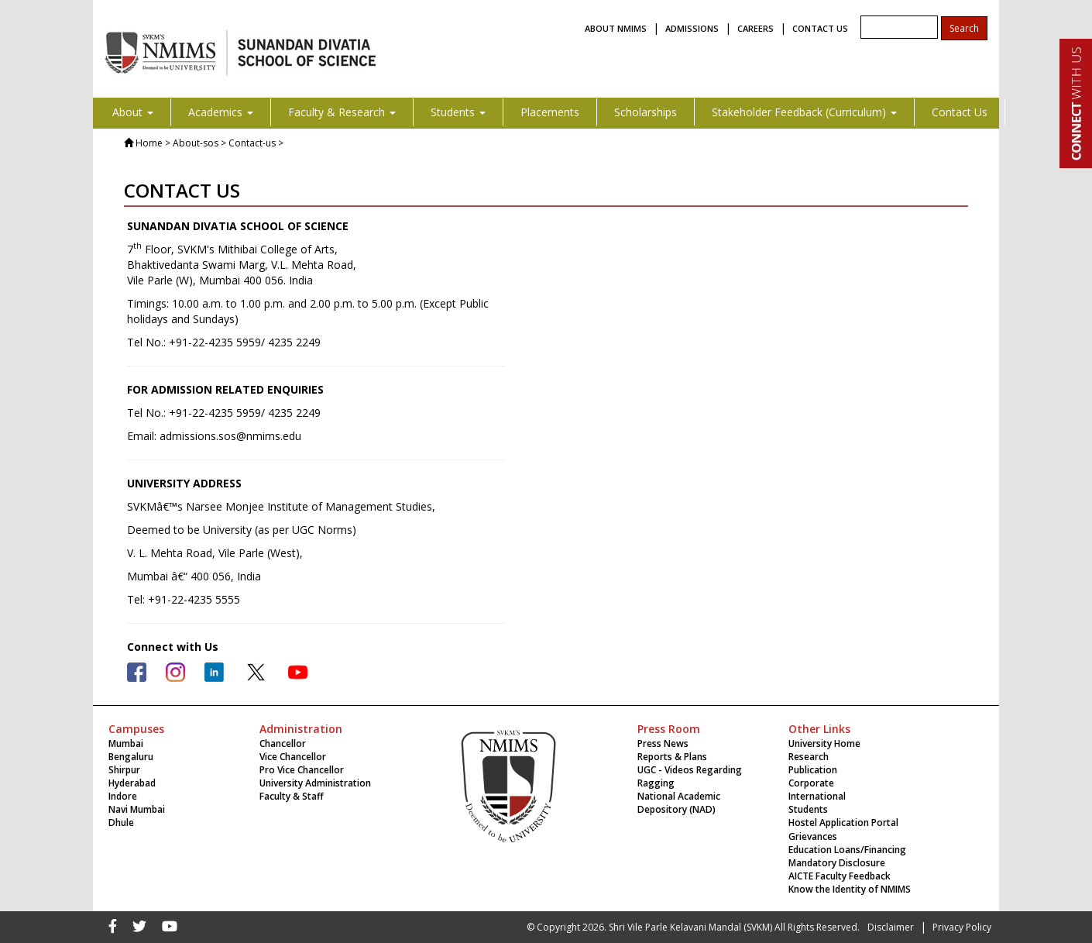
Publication (812, 769)
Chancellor (282, 743)
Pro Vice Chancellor (301, 769)
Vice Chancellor (292, 756)
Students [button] (458, 112)
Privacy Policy (961, 927)
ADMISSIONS (692, 28)
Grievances (812, 836)
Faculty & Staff (291, 796)
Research (808, 756)
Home (149, 143)
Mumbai (125, 743)
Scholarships (645, 112)
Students (808, 809)
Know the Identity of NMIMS (849, 889)
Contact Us (959, 112)
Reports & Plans (672, 756)
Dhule (121, 822)
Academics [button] (220, 112)
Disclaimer (890, 927)
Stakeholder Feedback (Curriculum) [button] (804, 112)
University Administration (315, 783)
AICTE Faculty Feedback (839, 876)
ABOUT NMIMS (616, 28)
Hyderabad (132, 783)
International (817, 796)
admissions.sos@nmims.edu (230, 435)
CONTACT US (820, 28)
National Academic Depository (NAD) (678, 803)
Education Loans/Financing (847, 849)
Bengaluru (130, 756)
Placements (549, 112)
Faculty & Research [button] (342, 112)
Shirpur (124, 769)
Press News (663, 743)
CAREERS (755, 28)
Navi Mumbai (136, 809)
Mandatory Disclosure (836, 862)
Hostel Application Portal (843, 822)
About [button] (132, 112)
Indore (122, 796)
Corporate (811, 783)
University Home (824, 743)
